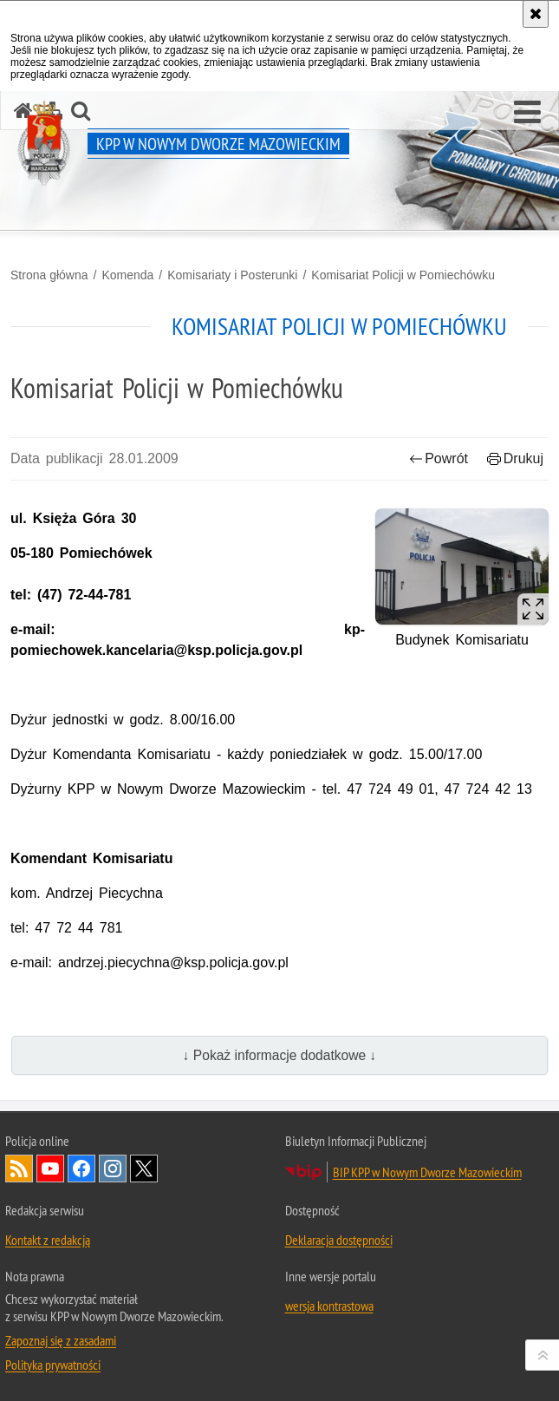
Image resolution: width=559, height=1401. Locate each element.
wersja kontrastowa (329, 1305)
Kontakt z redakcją (47, 1239)
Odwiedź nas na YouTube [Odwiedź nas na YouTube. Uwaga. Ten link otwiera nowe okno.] (50, 1168)
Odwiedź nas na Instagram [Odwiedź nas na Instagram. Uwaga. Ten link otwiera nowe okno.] (113, 1168)
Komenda (127, 275)
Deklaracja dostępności (339, 1239)
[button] (527, 113)
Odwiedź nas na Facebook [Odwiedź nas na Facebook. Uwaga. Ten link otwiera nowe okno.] (81, 1168)
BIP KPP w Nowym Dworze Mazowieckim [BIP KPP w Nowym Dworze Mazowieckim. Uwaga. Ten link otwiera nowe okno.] (427, 1172)
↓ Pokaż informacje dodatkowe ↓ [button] (280, 1055)
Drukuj (515, 458)
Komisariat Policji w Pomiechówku (403, 275)
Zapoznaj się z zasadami (60, 1340)
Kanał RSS (19, 1168)
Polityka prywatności (53, 1364)
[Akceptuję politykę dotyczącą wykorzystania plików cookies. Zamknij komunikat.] (536, 14)
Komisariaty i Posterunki (232, 275)
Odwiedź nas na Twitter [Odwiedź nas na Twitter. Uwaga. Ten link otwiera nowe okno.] (144, 1168)
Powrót (438, 458)
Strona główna (49, 275)
